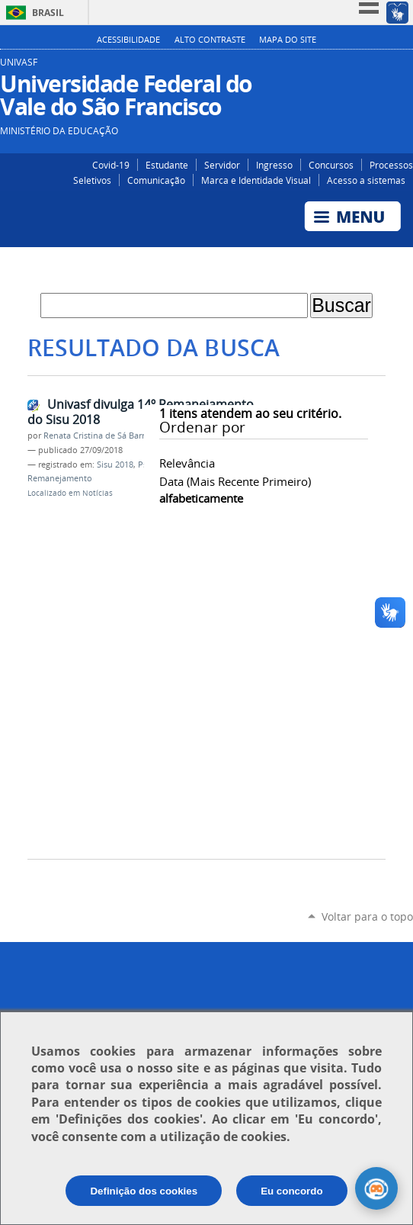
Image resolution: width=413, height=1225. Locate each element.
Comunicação (156, 180)
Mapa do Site (287, 39)
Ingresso (274, 165)
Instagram (357, 68)
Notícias (97, 493)
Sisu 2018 (115, 464)
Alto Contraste (209, 39)
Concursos (331, 165)
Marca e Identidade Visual (256, 180)
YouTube (403, 68)
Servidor (222, 165)
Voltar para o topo (367, 916)
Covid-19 (111, 165)
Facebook (380, 68)
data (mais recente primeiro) (235, 481)
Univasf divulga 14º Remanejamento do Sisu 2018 (140, 412)
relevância (187, 463)
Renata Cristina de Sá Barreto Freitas (114, 435)
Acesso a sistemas (366, 180)
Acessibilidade (128, 39)
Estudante (167, 165)
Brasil (48, 12)
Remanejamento (59, 478)
